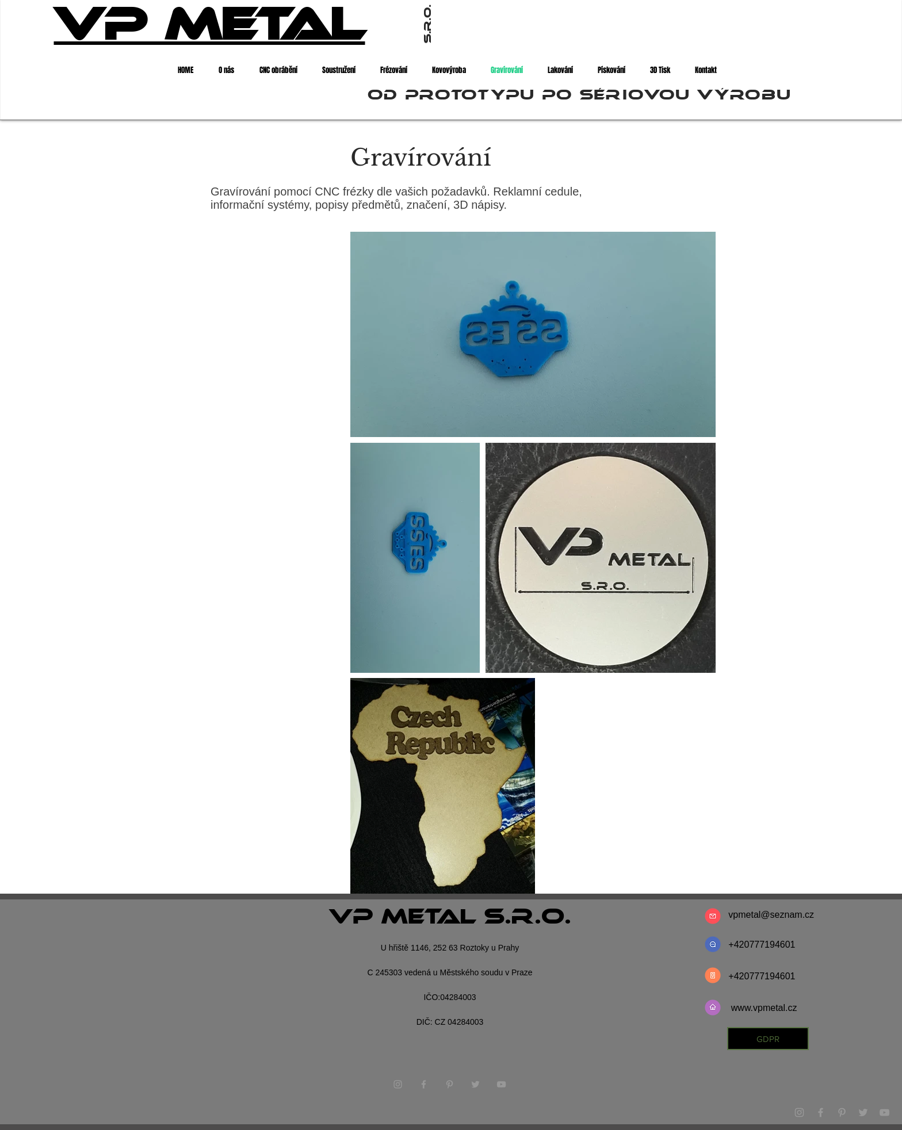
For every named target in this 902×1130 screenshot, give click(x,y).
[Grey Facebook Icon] (821, 1112)
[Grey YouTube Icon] (884, 1112)
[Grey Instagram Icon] (799, 1112)
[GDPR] (768, 1038)
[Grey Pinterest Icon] (842, 1112)
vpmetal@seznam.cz (771, 915)
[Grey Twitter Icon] (863, 1112)
